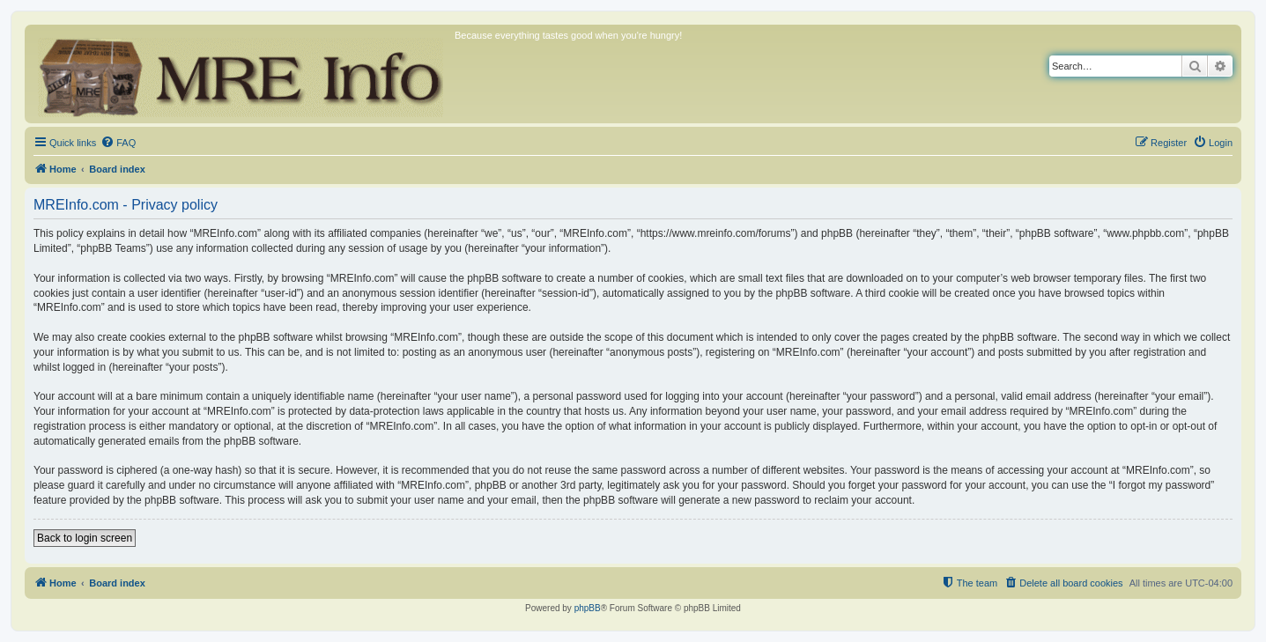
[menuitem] (118, 142)
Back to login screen (84, 538)
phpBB (587, 608)
